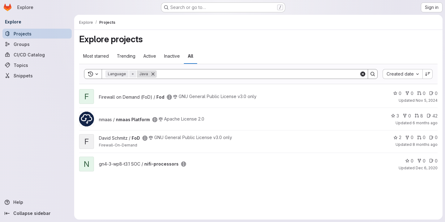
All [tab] (190, 56)
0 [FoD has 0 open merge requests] (421, 137)
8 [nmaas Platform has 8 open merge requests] (419, 115)
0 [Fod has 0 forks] (409, 93)
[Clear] (363, 74)
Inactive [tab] (172, 56)
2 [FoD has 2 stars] (397, 137)
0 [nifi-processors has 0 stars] (409, 160)
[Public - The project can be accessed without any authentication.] (169, 97)
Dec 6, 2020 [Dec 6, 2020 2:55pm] (427, 168)
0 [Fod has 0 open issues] (433, 93)
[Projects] (37, 34)
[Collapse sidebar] (37, 213)
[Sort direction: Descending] (428, 74)
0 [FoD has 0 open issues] (433, 137)
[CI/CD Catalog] (37, 55)
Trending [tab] (126, 56)
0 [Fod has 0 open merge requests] (421, 93)
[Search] (258, 74)
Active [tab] (149, 56)
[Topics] (37, 65)
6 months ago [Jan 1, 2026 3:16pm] (425, 123)
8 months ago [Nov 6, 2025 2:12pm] (425, 144)
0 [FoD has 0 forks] (409, 137)
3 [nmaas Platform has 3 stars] (395, 115)
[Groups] (37, 44)
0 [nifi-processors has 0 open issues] (433, 160)
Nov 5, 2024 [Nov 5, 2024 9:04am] (427, 100)
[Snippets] (37, 75)
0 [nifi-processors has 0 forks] (421, 160)
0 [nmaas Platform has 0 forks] (407, 115)
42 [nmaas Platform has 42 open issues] (432, 115)
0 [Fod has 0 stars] (397, 93)
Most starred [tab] (96, 56)
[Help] (37, 202)
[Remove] (153, 74)
